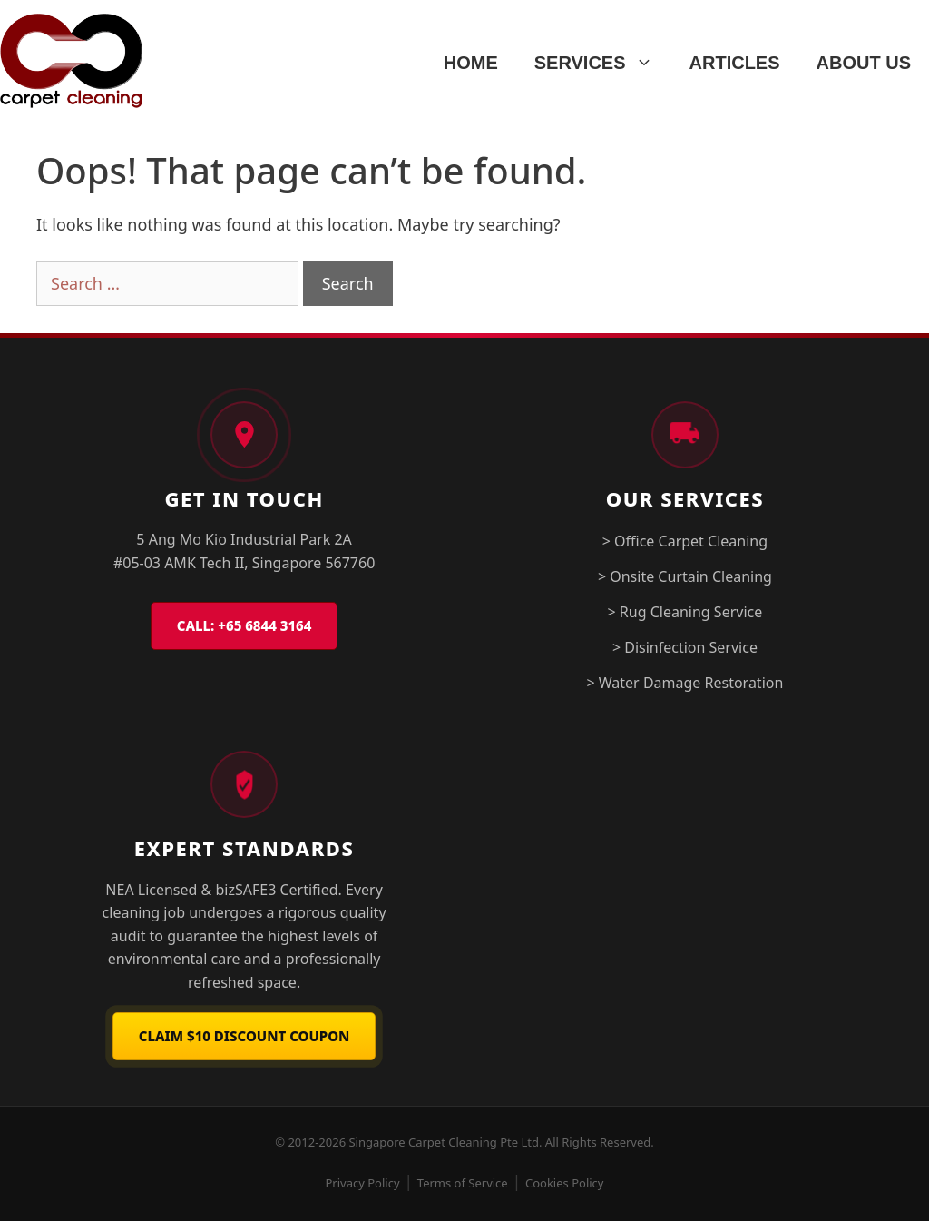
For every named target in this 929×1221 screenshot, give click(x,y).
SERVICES (602, 63)
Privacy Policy (363, 1183)
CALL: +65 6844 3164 (244, 625)
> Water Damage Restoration (684, 683)
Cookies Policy (564, 1183)
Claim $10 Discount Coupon (244, 1036)
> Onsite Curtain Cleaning (685, 576)
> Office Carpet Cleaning (685, 541)
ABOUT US (864, 63)
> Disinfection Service (685, 647)
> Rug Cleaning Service (685, 612)
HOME (471, 63)
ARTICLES (734, 63)
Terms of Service (462, 1183)
